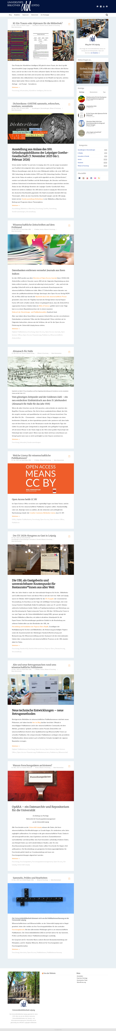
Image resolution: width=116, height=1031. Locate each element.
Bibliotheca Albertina (28, 208)
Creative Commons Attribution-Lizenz (42, 513)
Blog (10, 15)
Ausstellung (16, 208)
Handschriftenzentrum (36, 648)
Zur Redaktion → (95, 53)
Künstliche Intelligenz (36, 90)
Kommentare (93, 92)
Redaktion (17, 15)
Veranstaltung (31, 212)
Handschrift (24, 648)
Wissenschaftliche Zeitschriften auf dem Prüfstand (33, 226)
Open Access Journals (52, 332)
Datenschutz (34, 15)
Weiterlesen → (16, 87)
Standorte (80, 162)
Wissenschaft (63, 752)
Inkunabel (23, 442)
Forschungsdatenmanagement (42, 862)
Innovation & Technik (38, 25)
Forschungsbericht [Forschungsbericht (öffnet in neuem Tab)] (18, 929)
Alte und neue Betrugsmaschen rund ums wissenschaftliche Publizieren (34, 666)
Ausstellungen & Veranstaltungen (40, 108)
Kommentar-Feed (82, 980)
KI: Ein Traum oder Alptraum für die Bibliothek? (38, 23)
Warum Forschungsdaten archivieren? (32, 765)
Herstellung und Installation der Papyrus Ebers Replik (30, 626)
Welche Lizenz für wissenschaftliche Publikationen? (31, 456)
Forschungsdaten (25, 862)
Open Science (50, 749)
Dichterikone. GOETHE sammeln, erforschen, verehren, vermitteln (36, 105)
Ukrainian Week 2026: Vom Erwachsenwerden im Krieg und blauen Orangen (95, 123)
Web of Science (44, 306)
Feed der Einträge (82, 978)
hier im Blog (36, 722)
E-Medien (36, 229)
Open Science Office (57, 519)
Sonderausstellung (32, 199)
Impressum (25, 15)
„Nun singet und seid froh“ (93, 132)
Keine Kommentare (17, 27)
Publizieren (46, 335)
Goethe (45, 208)
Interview (23, 952)
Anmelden (80, 976)
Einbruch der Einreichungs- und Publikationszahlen (29, 312)
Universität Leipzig (35, 827)
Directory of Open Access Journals (45, 278)
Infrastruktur (24, 90)
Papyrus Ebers (50, 648)
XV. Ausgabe (49, 599)
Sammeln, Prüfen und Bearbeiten (30, 877)
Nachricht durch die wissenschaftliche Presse (51, 296)
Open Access (39, 332)
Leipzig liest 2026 (91, 106)
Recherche (48, 90)
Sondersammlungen (18, 212)
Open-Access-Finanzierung (32, 335)
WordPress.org (81, 982)
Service (46, 25)
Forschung (15, 90)
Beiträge (81, 92)
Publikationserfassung (54, 952)
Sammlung (52, 208)
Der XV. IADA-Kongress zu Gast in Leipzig (34, 535)
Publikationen (41, 952)
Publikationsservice (42, 752)
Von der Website (50, 973)
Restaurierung (60, 648)
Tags (104, 92)
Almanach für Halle (23, 351)
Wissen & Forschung (54, 25)
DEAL (14, 519)
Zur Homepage (45, 15)
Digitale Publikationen (19, 332)
